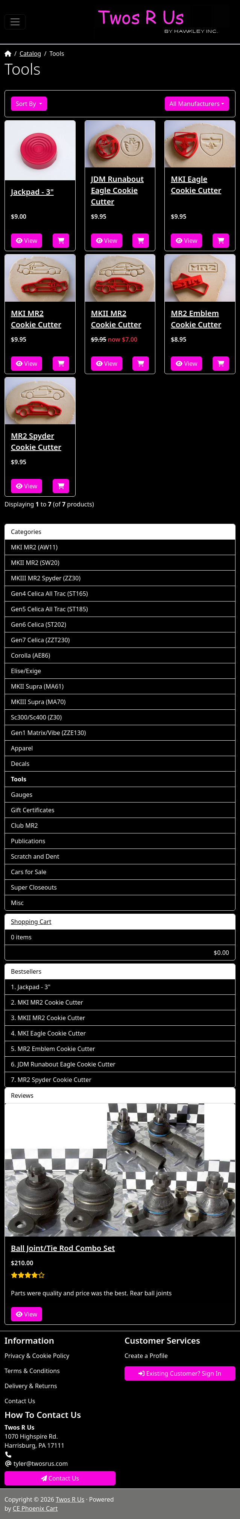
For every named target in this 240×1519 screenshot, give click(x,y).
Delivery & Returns (31, 1386)
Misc (17, 903)
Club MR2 (24, 825)
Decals (20, 764)
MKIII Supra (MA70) (38, 702)
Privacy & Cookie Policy (37, 1356)
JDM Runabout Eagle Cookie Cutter (117, 190)
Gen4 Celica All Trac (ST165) (49, 593)
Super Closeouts (34, 887)
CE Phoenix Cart (35, 1508)
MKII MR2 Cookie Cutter (116, 319)
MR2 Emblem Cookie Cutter (196, 319)
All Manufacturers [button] (195, 104)
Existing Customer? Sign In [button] (179, 1373)
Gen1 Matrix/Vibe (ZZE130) (48, 733)
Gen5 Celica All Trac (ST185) (49, 609)
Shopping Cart (31, 922)
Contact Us (20, 1401)
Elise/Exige (26, 671)
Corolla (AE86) (30, 655)
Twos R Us (70, 1499)
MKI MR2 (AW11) (34, 547)
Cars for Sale (28, 872)
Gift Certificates (33, 810)
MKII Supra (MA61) (37, 686)
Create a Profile (146, 1356)
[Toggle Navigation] (15, 21)
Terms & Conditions (32, 1371)
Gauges (21, 794)
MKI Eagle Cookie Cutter (196, 184)
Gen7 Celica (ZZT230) (40, 640)
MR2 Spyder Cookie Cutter (36, 441)
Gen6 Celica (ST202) (38, 624)
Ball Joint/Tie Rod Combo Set (63, 1248)
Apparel (22, 748)
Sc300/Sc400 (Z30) (36, 717)
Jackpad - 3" (32, 192)
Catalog (30, 53)
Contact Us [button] (60, 1478)
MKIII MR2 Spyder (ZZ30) (46, 578)
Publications (28, 841)
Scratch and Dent (35, 856)
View (26, 240)
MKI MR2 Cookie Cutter (36, 319)
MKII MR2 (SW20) (35, 563)
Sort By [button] (27, 104)
